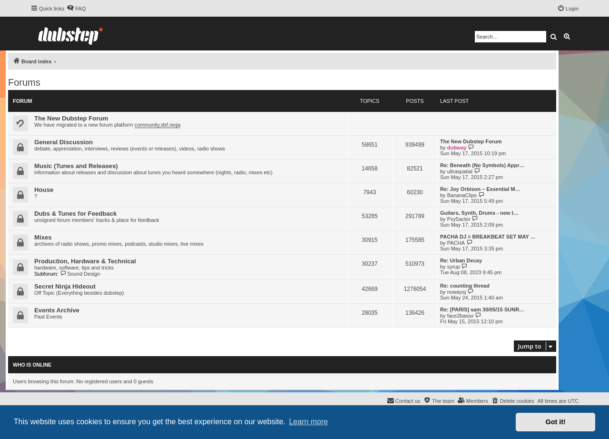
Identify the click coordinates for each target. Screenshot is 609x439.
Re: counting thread (465, 286)
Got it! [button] (556, 422)
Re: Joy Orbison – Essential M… (480, 189)
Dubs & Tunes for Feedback (75, 213)
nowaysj (456, 292)
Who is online (32, 365)
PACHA (456, 243)
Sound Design (80, 274)
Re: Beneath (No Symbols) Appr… (482, 165)
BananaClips (462, 195)
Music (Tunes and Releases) (76, 166)
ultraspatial (459, 171)
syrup (453, 266)
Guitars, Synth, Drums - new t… (479, 213)
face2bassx (460, 316)
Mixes (43, 237)
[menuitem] (76, 8)
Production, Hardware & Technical (85, 261)
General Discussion (63, 142)
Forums (24, 82)
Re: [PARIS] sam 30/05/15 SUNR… (482, 309)
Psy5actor (459, 219)
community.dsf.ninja (157, 125)
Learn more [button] (308, 422)
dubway (457, 147)
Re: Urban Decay (461, 260)
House (43, 189)
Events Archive (56, 310)
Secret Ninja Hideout (65, 286)
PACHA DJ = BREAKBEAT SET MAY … (488, 236)
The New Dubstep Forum (71, 118)
